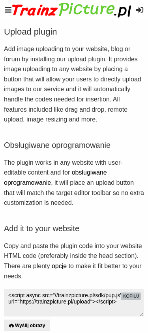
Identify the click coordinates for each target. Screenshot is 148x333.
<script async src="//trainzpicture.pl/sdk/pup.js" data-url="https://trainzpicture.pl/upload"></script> (74, 302)
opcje (59, 266)
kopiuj (131, 296)
